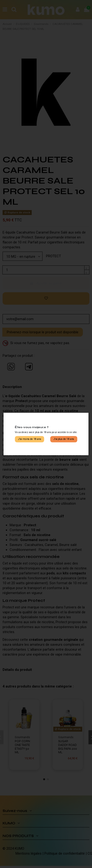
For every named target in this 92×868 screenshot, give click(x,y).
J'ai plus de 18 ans (64, 439)
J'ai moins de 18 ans (29, 439)
